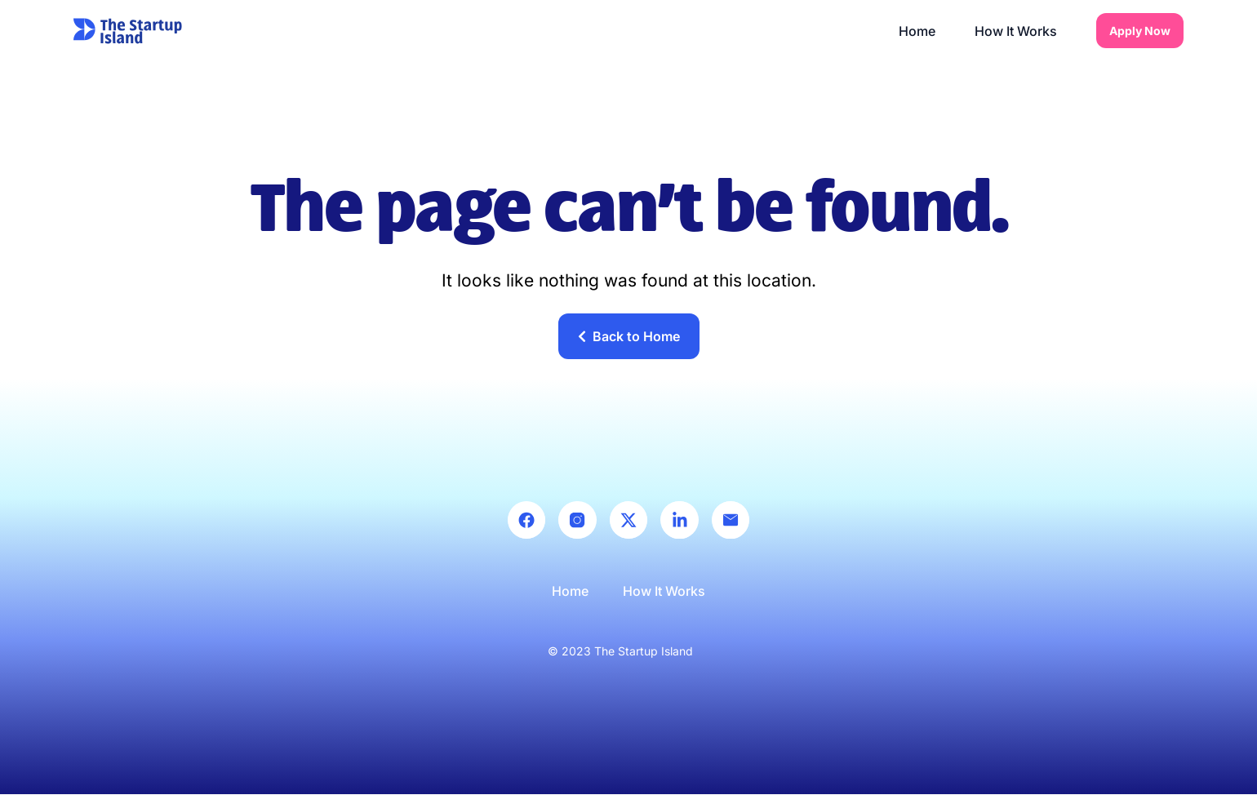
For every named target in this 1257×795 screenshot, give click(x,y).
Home (917, 31)
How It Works (1016, 31)
